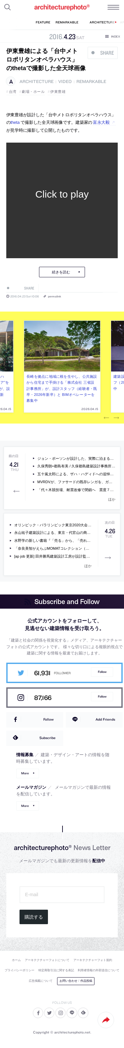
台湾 (13, 92)
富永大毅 (101, 122)
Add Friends (105, 719)
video (65, 81)
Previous (106, 418)
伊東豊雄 (57, 92)
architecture (37, 81)
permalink (54, 296)
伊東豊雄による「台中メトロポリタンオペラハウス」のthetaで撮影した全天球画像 (46, 60)
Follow (102, 672)
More (25, 773)
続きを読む (61, 272)
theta (15, 122)
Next (116, 418)
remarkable (91, 81)
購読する (33, 917)
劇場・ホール (33, 92)
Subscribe (47, 737)
